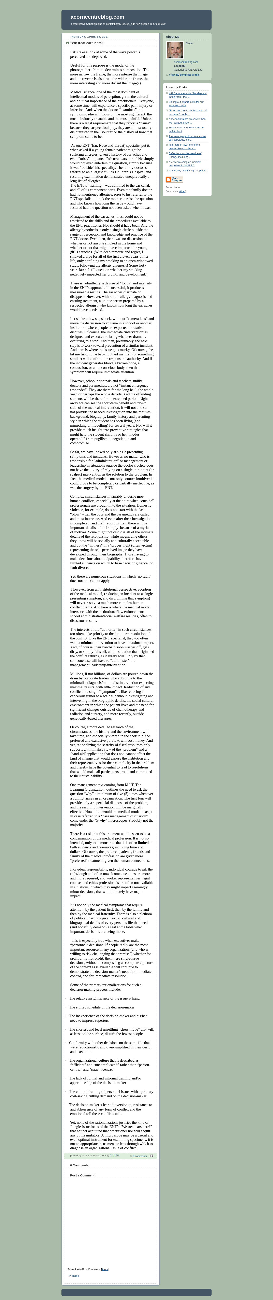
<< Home (73, 1275)
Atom (105, 1269)
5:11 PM (114, 1155)
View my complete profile (184, 74)
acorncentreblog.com (97, 17)
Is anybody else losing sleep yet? (187, 170)
